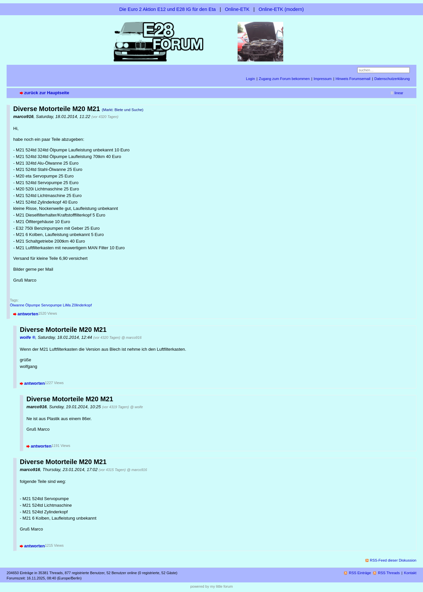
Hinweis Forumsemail (352, 79)
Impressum (323, 79)
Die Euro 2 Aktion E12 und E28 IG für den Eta (167, 9)
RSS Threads (389, 573)
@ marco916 (131, 337)
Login (250, 79)
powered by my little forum (211, 586)
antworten (28, 313)
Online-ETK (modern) (281, 9)
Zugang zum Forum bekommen (284, 79)
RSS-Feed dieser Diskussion (393, 560)
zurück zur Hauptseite (46, 92)
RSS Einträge (360, 573)
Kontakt (410, 573)
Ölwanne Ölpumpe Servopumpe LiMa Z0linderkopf (51, 305)
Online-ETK (237, 9)
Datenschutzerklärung (392, 79)
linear (399, 93)
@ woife (136, 407)
